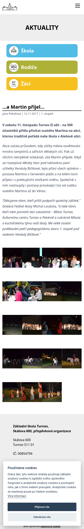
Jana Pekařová (11, 113)
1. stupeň (47, 113)
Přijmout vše (42, 506)
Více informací (17, 496)
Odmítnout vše (42, 517)
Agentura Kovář (50, 526)
